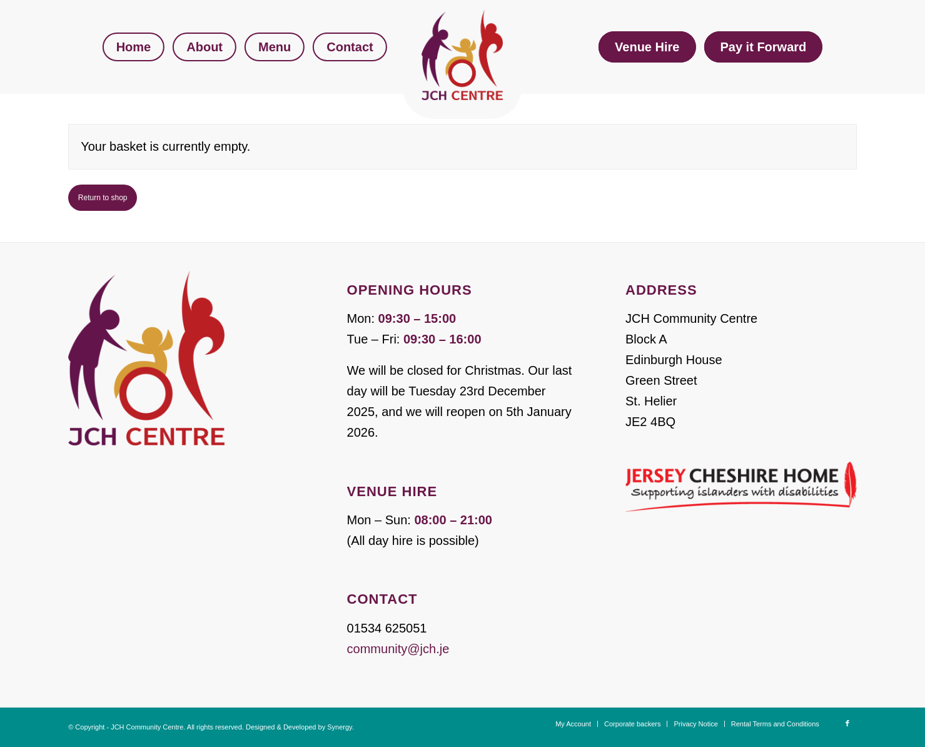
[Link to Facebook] (847, 723)
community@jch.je (398, 649)
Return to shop (103, 197)
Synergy (339, 727)
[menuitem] (133, 47)
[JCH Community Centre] (462, 54)
